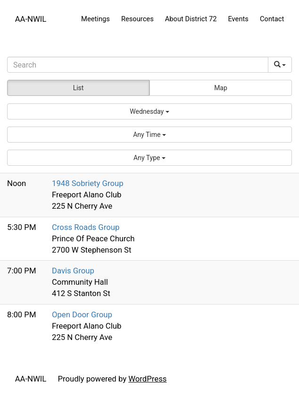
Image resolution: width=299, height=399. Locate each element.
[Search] (137, 65)
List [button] (78, 88)
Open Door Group (82, 314)
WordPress (147, 378)
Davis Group (73, 270)
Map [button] (220, 88)
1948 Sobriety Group (88, 183)
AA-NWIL (31, 19)
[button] (149, 111)
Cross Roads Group (85, 227)
